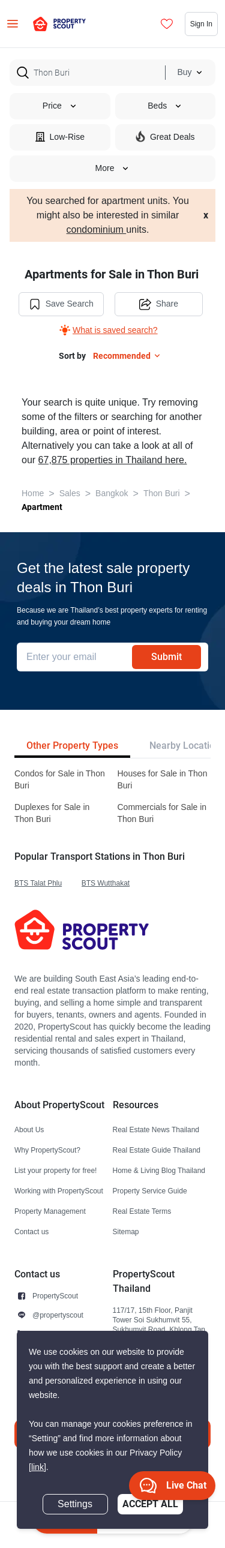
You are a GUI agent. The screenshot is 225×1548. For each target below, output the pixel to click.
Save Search (61, 304)
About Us (29, 1129)
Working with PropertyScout (58, 1190)
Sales (69, 493)
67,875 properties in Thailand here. (112, 460)
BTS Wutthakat (106, 882)
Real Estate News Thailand (156, 1129)
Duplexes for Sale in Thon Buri (51, 813)
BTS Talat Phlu (38, 882)
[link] (37, 1467)
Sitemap (126, 1231)
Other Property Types (72, 745)
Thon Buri (161, 493)
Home (33, 493)
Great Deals (165, 136)
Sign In (201, 23)
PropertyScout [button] (55, 1295)
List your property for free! (55, 1170)
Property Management (50, 1211)
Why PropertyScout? (47, 1149)
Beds (165, 106)
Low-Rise (60, 136)
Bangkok (111, 493)
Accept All (150, 1504)
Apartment (42, 507)
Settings (75, 1504)
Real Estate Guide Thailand (157, 1149)
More (112, 168)
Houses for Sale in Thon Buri (163, 780)
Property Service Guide (150, 1190)
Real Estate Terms (142, 1211)
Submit (166, 656)
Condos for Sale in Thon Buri (59, 780)
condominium (97, 230)
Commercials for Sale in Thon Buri (162, 813)
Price (60, 106)
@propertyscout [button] (57, 1314)
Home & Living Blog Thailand (159, 1170)
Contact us (31, 1231)
